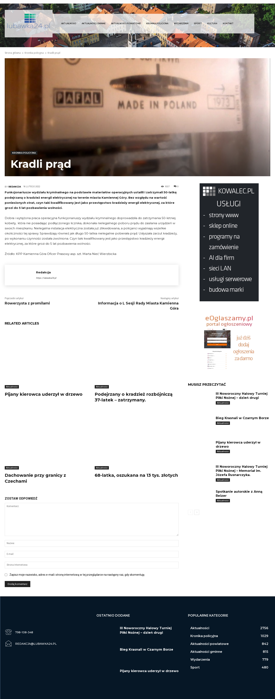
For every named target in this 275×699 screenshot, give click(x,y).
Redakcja (14, 186)
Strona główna (13, 52)
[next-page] (196, 512)
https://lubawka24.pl (46, 278)
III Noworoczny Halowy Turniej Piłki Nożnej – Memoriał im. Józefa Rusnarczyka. (242, 471)
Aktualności (12, 386)
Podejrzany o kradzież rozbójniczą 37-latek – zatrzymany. (134, 396)
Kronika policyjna (34, 52)
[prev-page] (190, 512)
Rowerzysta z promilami (27, 303)
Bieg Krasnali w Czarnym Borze (242, 418)
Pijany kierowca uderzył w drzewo (44, 394)
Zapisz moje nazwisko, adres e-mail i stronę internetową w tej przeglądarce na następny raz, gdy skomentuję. (77, 573)
